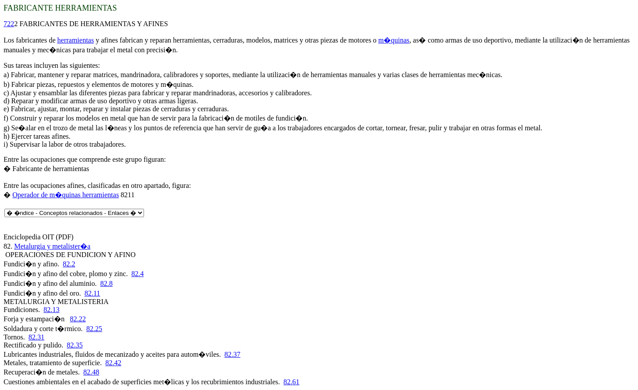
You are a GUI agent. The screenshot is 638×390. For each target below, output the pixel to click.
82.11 (92, 293)
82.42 (113, 363)
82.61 (292, 382)
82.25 (94, 328)
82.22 (78, 319)
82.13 (51, 309)
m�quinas (393, 40)
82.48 (91, 372)
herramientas (75, 40)
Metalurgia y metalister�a (52, 246)
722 (9, 23)
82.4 (137, 273)
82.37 (233, 354)
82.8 (106, 283)
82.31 (36, 337)
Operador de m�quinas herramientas (65, 195)
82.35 (75, 345)
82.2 (69, 264)
